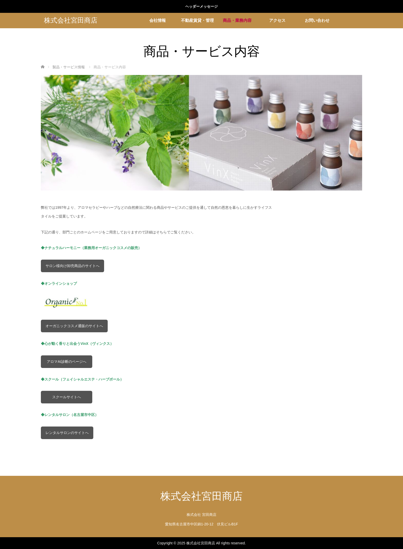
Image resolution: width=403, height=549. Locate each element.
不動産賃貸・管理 (197, 20)
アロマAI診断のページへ (66, 361)
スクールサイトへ (66, 397)
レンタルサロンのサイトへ (67, 433)
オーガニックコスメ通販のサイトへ (74, 326)
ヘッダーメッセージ (201, 6)
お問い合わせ (317, 20)
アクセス (277, 20)
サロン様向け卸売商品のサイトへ (72, 266)
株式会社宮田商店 (70, 20)
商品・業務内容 (237, 20)
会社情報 (157, 20)
